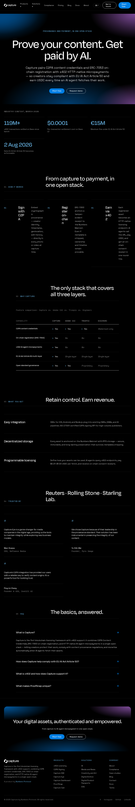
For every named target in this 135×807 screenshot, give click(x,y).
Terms (111, 788)
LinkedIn (127, 799)
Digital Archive (87, 777)
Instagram (108, 799)
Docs (77, 5)
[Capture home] (10, 5)
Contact (112, 780)
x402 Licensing (60, 766)
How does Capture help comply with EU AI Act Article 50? (47, 661)
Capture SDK (59, 773)
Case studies (115, 773)
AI (82, 766)
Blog (69, 5)
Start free (124, 5)
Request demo (76, 91)
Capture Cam (59, 788)
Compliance (49, 5)
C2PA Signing (59, 769)
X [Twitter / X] (100, 799)
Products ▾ (24, 5)
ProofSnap (58, 784)
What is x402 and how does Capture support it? (42, 674)
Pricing (60, 5)
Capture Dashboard (62, 780)
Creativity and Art (89, 773)
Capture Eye (59, 777)
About (86, 5)
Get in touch (108, 5)
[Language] (96, 5)
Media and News (88, 769)
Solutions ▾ (36, 5)
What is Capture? (25, 632)
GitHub (118, 799)
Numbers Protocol (23, 781)
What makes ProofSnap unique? (33, 686)
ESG (83, 787)
